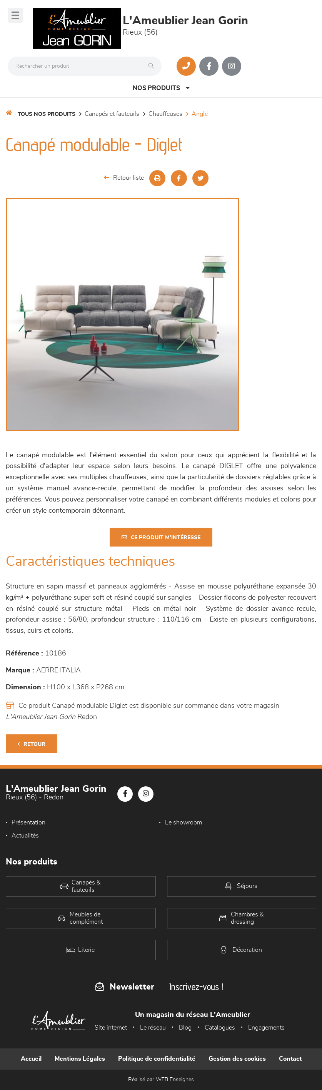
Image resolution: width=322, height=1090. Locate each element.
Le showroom (183, 822)
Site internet (111, 1028)
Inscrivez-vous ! (196, 986)
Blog (185, 1028)
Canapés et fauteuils (112, 114)
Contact (290, 1059)
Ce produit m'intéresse (161, 537)
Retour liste (124, 177)
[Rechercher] (153, 66)
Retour (31, 744)
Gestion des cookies (237, 1059)
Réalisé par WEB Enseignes (161, 1079)
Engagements (266, 1028)
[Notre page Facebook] (209, 66)
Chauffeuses (165, 114)
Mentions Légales (80, 1059)
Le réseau (153, 1028)
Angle (200, 114)
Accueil (31, 1059)
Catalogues (220, 1028)
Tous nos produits (46, 114)
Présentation (28, 822)
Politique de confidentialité (156, 1059)
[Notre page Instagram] (231, 66)
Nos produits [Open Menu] (161, 88)
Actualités (25, 836)
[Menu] (15, 15)
